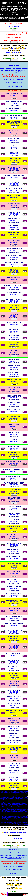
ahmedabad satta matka (9, 818)
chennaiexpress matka (5, 797)
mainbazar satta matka (11, 822)
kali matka (21, 791)
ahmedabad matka (19, 800)
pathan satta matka (11, 808)
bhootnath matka (13, 797)
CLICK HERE (14, 41)
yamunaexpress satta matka (16, 813)
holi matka (14, 798)
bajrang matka (24, 802)
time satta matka (3, 808)
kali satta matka (22, 805)
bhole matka (12, 802)
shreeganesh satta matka (21, 810)
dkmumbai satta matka (17, 821)
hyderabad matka (4, 800)
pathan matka (24, 792)
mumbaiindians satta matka (17, 811)
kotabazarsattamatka (13, 823)
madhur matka (17, 793)
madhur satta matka (10, 809)
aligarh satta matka (7, 817)
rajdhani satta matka (5, 816)
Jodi (3, 95)
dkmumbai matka (11, 803)
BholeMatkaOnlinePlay (4, 894)
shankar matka (9, 791)
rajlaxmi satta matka (14, 816)
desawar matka (4, 795)
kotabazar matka (15, 804)
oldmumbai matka (7, 804)
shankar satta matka (6, 805)
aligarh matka (23, 799)
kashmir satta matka (8, 821)
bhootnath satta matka (5, 813)
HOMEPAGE (14, 891)
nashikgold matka (19, 803)
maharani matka (23, 793)
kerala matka (3, 791)
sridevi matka (16, 791)
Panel (24, 95)
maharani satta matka (19, 809)
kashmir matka (3, 803)
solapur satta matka (11, 810)
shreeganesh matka (18, 795)
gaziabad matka (16, 796)
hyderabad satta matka (17, 817)
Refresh (14, 30)
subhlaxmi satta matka (22, 806)
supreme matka (11, 800)
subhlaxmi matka (12, 792)
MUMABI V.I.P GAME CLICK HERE (14, 41)
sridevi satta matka (15, 805)
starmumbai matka (16, 799)
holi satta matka (14, 815)
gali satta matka (13, 806)
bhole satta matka (9, 819)
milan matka (9, 798)
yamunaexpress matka (22, 797)
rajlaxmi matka (8, 799)
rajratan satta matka (23, 815)
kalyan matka (18, 802)
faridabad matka (23, 796)
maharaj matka (10, 793)
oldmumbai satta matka (22, 822)
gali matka (6, 792)
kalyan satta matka (18, 819)
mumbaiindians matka (8, 796)
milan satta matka (7, 815)
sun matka (25, 824)
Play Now (14, 98)
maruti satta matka (20, 808)
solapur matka (10, 795)
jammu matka (6, 802)
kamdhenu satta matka (19, 818)
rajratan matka (20, 798)
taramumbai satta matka (6, 811)
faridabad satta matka (10, 812)
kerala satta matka (23, 804)
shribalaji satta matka (5, 806)
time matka (18, 792)
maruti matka (3, 793)
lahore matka (3, 798)
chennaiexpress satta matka (21, 812)
